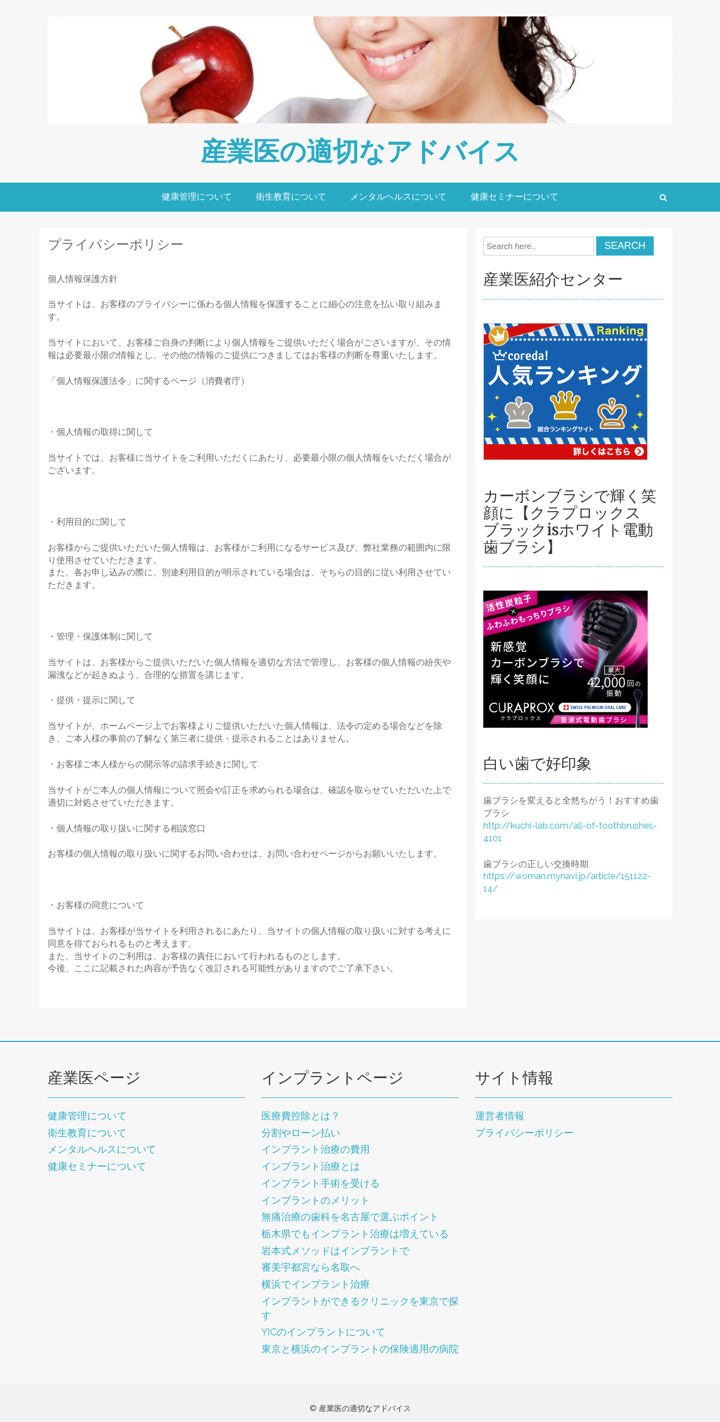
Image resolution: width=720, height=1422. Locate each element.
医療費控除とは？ (300, 1115)
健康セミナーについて (514, 196)
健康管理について (197, 196)
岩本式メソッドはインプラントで (335, 1250)
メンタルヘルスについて (398, 196)
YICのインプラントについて (323, 1332)
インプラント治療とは (310, 1166)
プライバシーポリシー (524, 1132)
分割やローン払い (300, 1132)
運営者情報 (499, 1115)
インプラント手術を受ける (320, 1183)
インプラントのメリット (315, 1200)
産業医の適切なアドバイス (360, 151)
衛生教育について (291, 196)
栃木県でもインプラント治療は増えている (355, 1233)
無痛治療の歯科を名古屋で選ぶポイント (350, 1216)
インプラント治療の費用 (315, 1149)
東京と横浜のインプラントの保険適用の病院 (360, 1349)
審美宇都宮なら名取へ (310, 1267)
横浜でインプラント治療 (315, 1284)
